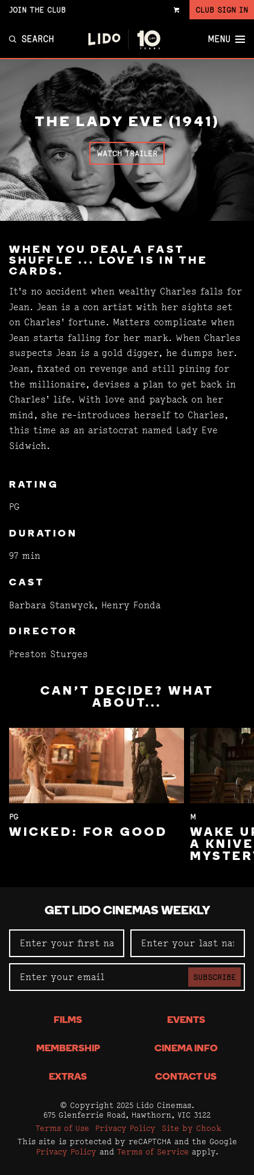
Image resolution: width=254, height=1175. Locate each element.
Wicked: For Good (88, 833)
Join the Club (37, 9)
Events (186, 1020)
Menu (226, 39)
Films (68, 1020)
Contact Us (186, 1077)
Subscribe (214, 977)
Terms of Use (62, 1128)
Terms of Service (153, 1151)
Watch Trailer (127, 153)
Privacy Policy (125, 1128)
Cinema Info (186, 1049)
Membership (68, 1049)
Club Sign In (221, 9)
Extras (68, 1077)
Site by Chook (191, 1128)
